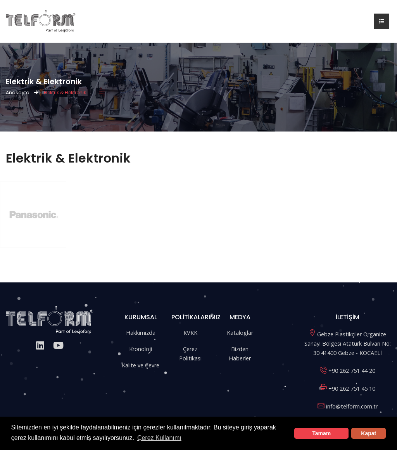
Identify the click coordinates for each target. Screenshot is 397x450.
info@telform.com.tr (352, 406)
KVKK (190, 332)
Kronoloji (140, 349)
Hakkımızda (140, 332)
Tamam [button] (321, 433)
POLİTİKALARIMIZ (196, 317)
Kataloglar (240, 332)
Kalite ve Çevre (140, 365)
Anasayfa (17, 92)
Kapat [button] (368, 433)
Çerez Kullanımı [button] (159, 437)
